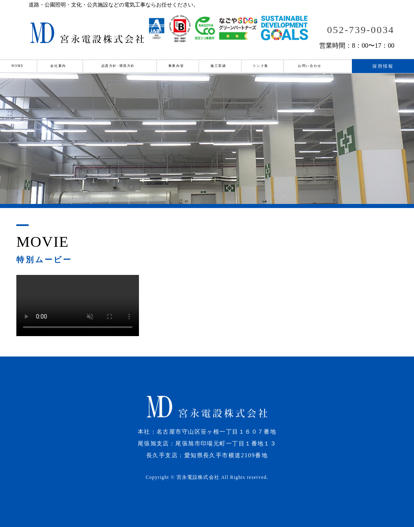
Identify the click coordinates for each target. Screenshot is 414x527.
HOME (17, 66)
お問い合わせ (310, 66)
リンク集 (260, 66)
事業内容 (176, 66)
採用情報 (383, 66)
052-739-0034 (360, 29)
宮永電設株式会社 (198, 477)
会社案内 (58, 66)
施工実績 (218, 66)
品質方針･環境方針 (118, 66)
